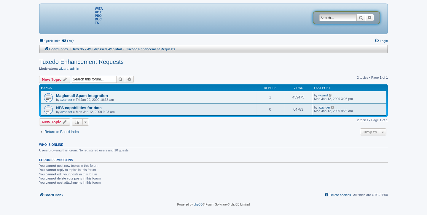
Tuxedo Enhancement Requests (81, 62)
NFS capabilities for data (79, 108)
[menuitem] (68, 40)
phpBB (198, 204)
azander (66, 99)
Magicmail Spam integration (82, 95)
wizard (63, 68)
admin (74, 68)
